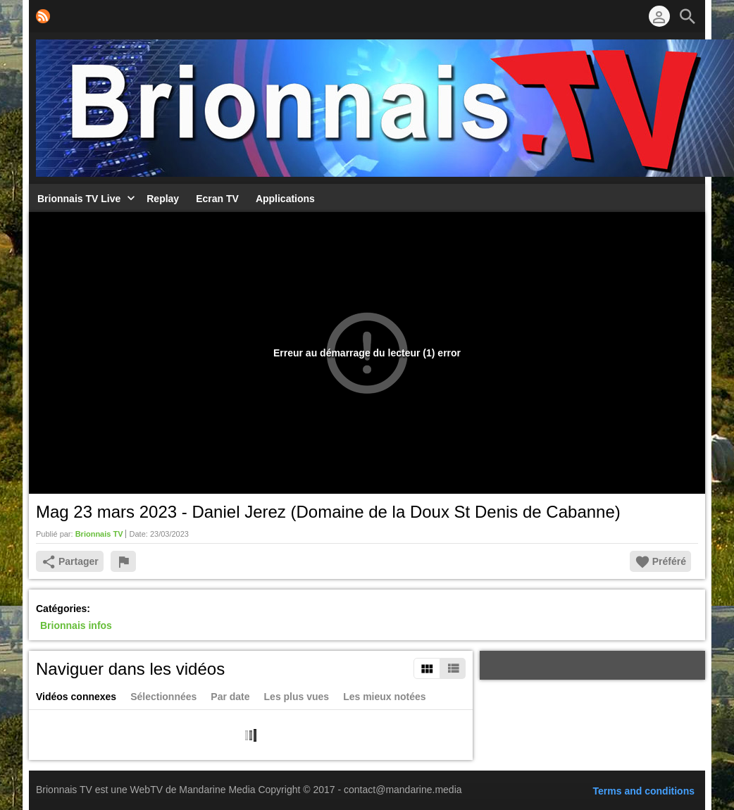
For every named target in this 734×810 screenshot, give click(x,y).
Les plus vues (297, 696)
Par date (230, 696)
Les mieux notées (384, 696)
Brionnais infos (76, 625)
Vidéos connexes (76, 696)
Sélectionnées (163, 696)
